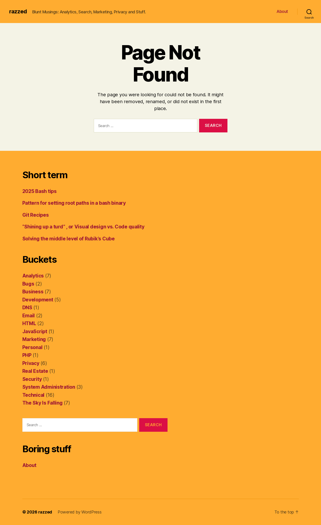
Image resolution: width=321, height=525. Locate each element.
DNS (27, 307)
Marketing (34, 339)
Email (28, 315)
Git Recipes (35, 215)
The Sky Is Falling (42, 403)
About (282, 11)
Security (32, 379)
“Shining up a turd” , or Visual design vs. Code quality (83, 227)
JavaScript (34, 331)
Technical (33, 395)
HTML (29, 323)
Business (33, 292)
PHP (27, 355)
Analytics (33, 276)
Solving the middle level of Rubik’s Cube (68, 239)
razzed (18, 11)
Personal (32, 347)
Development (37, 300)
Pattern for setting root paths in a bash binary (74, 203)
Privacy (30, 363)
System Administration (48, 387)
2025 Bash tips (39, 191)
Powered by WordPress (80, 512)
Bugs (28, 284)
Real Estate (35, 371)
